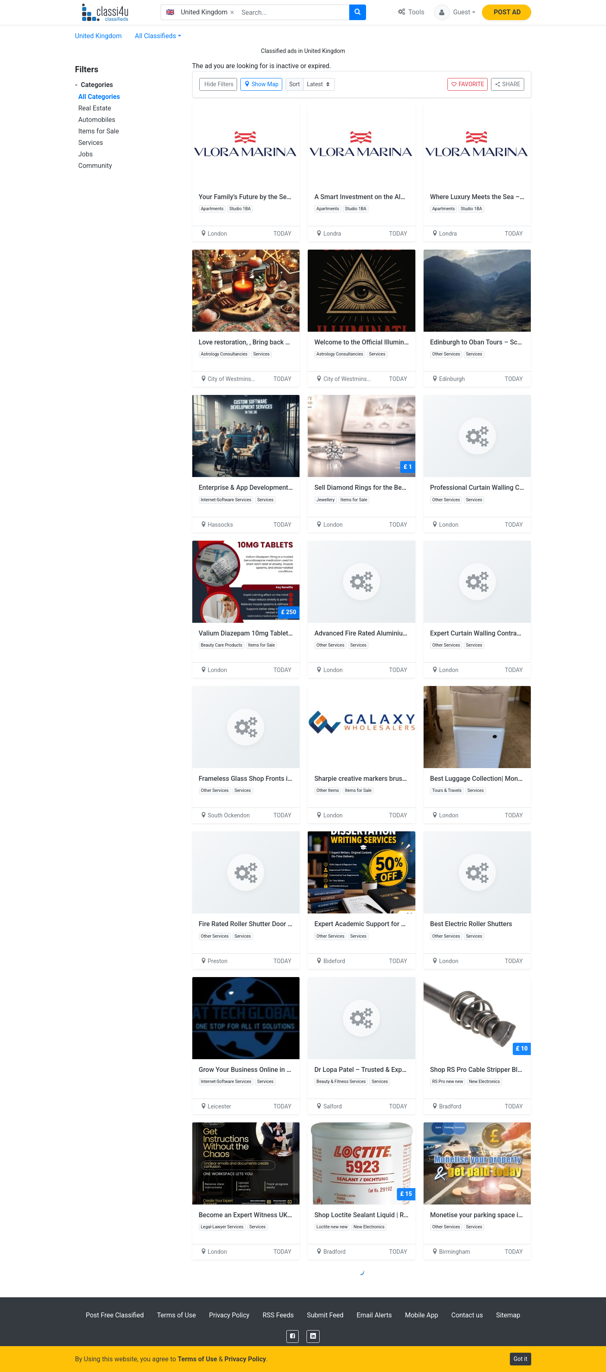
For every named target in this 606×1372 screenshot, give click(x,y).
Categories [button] (94, 85)
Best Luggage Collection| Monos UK (482, 778)
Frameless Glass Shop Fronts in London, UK (263, 778)
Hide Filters (219, 84)
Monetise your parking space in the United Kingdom (506, 1215)
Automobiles (96, 120)
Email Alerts (374, 1315)
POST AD (507, 12)
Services (90, 143)
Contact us (467, 1315)
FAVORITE (467, 84)
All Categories (99, 97)
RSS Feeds (278, 1315)
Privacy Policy (229, 1315)
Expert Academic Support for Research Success (384, 924)
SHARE (507, 84)
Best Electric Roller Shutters (471, 924)
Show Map (261, 84)
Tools (411, 12)
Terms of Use (176, 1315)
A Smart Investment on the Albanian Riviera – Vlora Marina (400, 197)
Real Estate (94, 108)
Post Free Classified (115, 1315)
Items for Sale (98, 131)
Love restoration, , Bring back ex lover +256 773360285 (279, 342)
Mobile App (421, 1315)
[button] (454, 12)
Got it (521, 1359)
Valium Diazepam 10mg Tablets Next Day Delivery (272, 633)
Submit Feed (325, 1315)
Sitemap (508, 1315)
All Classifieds (155, 36)
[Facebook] (292, 1336)
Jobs (85, 154)
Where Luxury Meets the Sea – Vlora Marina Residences (512, 197)
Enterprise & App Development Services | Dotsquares (276, 487)
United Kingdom (98, 36)
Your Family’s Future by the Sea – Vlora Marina (267, 197)
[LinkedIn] (313, 1336)
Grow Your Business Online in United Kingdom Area (274, 1070)
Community (95, 166)
